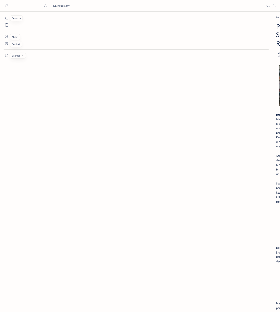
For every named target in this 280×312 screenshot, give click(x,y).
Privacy (222, 254)
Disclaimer (209, 254)
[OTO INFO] (207, 233)
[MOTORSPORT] (207, 242)
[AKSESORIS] (207, 224)
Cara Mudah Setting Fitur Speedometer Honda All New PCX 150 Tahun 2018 (222, 191)
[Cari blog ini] (70, 5)
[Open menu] (7, 6)
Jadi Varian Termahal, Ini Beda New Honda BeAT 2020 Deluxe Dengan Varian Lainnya (220, 62)
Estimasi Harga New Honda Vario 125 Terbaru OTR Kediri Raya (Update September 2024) (222, 33)
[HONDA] (65, 17)
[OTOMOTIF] (207, 215)
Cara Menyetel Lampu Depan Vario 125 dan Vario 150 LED (219, 99)
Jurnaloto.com (50, 305)
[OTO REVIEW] (233, 242)
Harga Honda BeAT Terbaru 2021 (221, 160)
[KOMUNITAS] (233, 224)
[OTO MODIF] (233, 233)
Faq (231, 254)
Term (197, 254)
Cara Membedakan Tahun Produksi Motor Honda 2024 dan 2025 (221, 82)
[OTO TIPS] (233, 215)
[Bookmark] (274, 6)
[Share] (181, 36)
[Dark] (268, 6)
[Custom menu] (7, 55)
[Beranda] (7, 17)
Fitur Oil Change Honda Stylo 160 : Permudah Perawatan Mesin (222, 146)
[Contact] (7, 43)
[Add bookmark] (172, 36)
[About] (7, 36)
